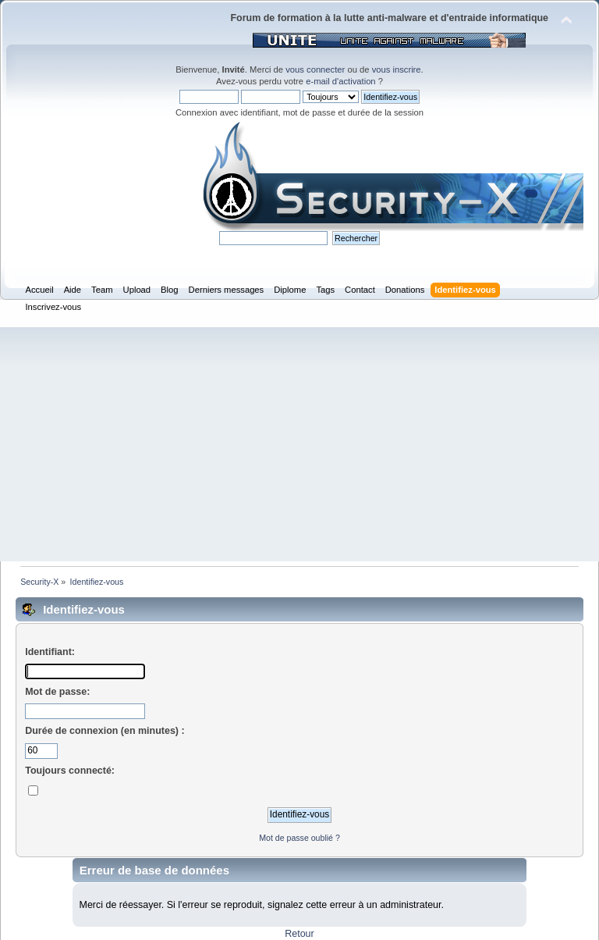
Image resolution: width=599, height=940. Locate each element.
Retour (299, 933)
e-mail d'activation (340, 81)
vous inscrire (396, 69)
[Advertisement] (299, 444)
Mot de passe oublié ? (299, 837)
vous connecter (315, 69)
